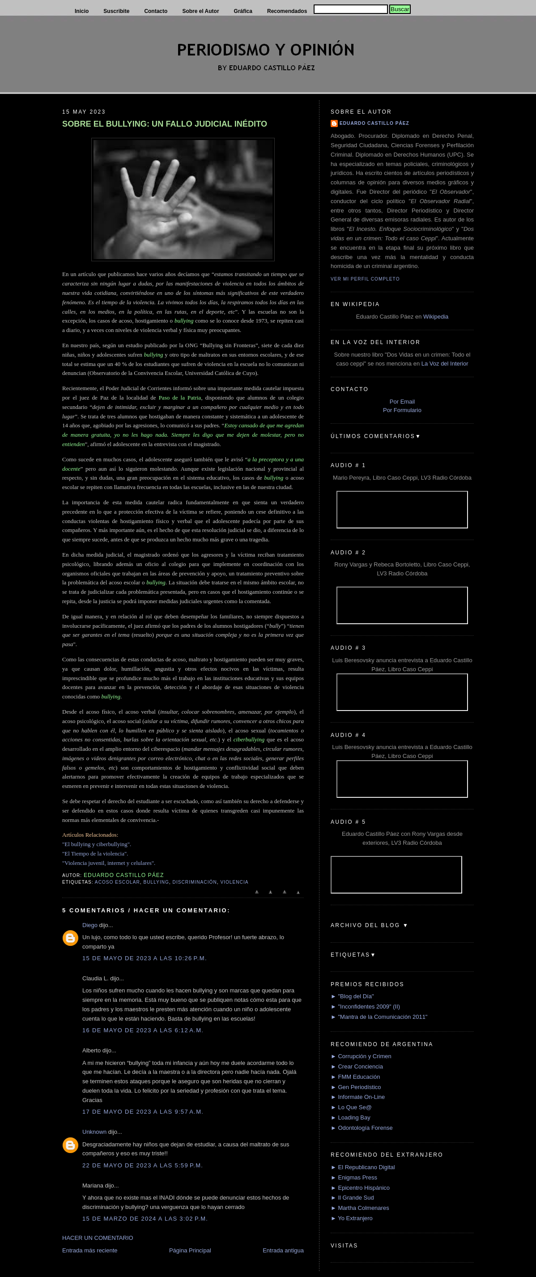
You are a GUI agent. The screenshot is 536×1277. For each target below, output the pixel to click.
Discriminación (195, 882)
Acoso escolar (117, 882)
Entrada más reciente (90, 1250)
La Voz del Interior (444, 363)
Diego (90, 925)
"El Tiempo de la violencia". (95, 853)
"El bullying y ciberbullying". (96, 844)
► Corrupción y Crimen (361, 1056)
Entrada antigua (283, 1250)
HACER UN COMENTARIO (97, 1237)
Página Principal (190, 1250)
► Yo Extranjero (352, 1218)
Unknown (94, 1131)
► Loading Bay (350, 1117)
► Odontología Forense (362, 1127)
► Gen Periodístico (356, 1087)
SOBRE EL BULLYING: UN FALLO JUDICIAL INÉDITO (164, 123)
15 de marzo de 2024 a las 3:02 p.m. (145, 1218)
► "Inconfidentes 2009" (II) (365, 1006)
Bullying (156, 882)
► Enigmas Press (354, 1177)
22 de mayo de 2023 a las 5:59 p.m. (142, 1165)
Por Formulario (402, 410)
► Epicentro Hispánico (360, 1187)
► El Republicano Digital (363, 1167)
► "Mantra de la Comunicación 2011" (379, 1016)
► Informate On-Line (358, 1097)
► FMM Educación (355, 1076)
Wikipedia (435, 316)
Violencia (234, 882)
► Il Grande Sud (352, 1197)
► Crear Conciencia (357, 1066)
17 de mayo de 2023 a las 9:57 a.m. (143, 1111)
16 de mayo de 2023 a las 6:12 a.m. (143, 1030)
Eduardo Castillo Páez (374, 123)
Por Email (402, 401)
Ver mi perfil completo (365, 279)
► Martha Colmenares (360, 1208)
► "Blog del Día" (352, 996)
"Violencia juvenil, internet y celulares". (108, 863)
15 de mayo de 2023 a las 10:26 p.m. (144, 958)
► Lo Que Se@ (351, 1107)
